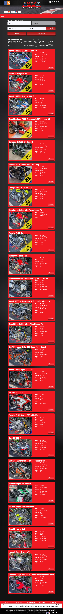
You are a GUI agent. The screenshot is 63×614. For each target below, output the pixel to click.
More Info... (51, 67)
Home (6, 602)
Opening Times (31, 602)
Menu (2, 16)
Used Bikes (19, 602)
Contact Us (53, 602)
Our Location (42, 602)
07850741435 (55, 2)
